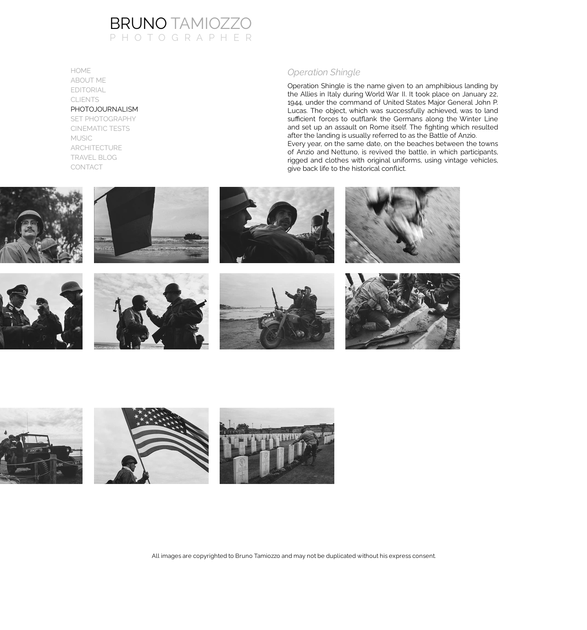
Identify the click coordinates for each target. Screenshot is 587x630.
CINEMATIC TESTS (100, 128)
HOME (81, 71)
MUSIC (81, 138)
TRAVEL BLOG (94, 157)
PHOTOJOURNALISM (104, 109)
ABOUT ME (88, 80)
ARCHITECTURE (96, 148)
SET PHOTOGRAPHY (103, 119)
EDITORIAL (88, 90)
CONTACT (87, 167)
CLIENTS (85, 100)
